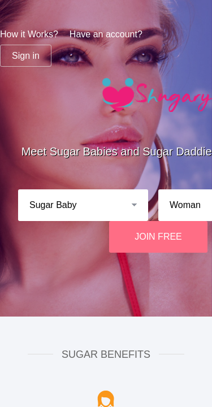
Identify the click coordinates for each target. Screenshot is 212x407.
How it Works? (29, 34)
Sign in (26, 55)
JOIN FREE (158, 236)
